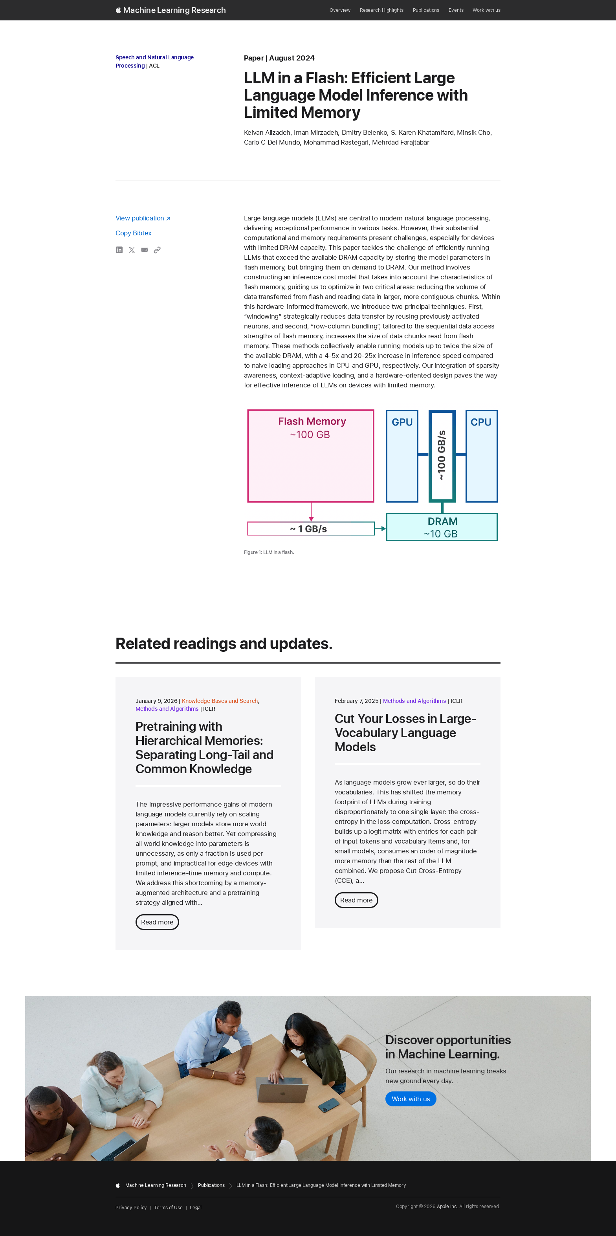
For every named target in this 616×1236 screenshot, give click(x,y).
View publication (140, 218)
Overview (340, 10)
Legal (196, 1207)
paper (254, 57)
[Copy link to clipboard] (157, 250)
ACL (154, 65)
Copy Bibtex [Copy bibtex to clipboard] (134, 233)
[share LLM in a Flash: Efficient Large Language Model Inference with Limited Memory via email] (144, 250)
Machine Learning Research (174, 10)
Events (456, 10)
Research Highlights (381, 10)
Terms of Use (168, 1207)
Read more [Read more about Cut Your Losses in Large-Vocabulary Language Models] (356, 900)
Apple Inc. (447, 1206)
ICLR (209, 709)
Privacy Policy (131, 1207)
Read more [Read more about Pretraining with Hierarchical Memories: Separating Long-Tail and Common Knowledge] (157, 922)
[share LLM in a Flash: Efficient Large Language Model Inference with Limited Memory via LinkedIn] (119, 250)
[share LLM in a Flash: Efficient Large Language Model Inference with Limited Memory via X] (132, 250)
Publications (426, 10)
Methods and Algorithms (167, 709)
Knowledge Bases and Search (220, 701)
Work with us (486, 10)
